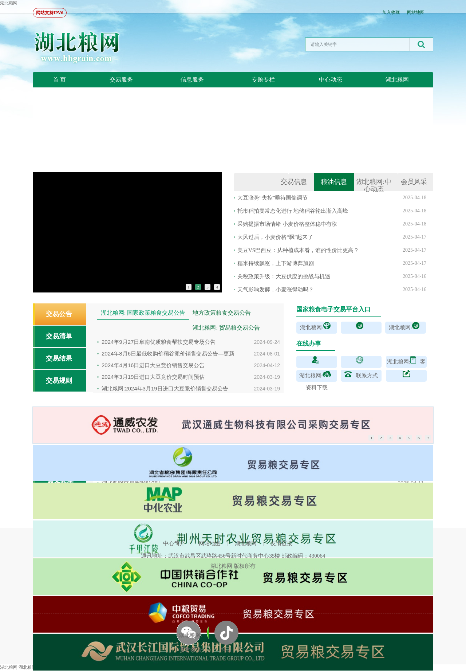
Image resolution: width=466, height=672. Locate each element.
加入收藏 (391, 12)
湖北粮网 (8, 2)
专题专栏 (263, 79)
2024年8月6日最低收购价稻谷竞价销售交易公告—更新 (168, 353)
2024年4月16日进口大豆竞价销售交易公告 (153, 365)
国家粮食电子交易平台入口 (333, 309)
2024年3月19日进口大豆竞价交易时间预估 (153, 377)
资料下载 (317, 387)
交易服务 (121, 79)
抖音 (226, 650)
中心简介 (174, 543)
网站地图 (415, 12)
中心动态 (330, 79)
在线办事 (308, 343)
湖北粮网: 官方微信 (190, 642)
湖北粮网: (373, 185)
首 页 (59, 79)
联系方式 (367, 375)
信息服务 (192, 79)
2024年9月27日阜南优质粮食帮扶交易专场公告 (159, 342)
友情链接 (281, 543)
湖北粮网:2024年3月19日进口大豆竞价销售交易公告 (165, 388)
